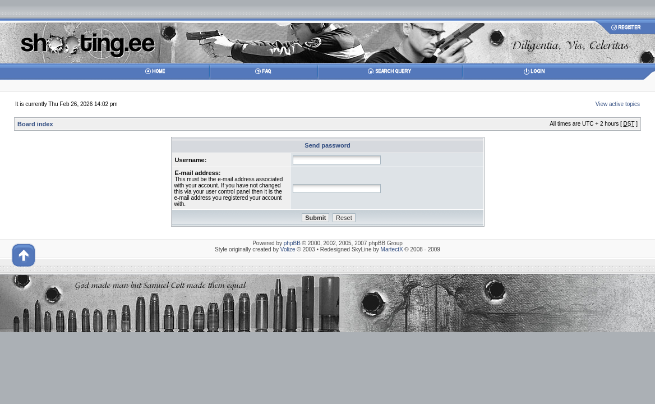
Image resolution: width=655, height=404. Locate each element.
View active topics (618, 104)
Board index (35, 124)
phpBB (292, 243)
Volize (288, 249)
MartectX (392, 249)
